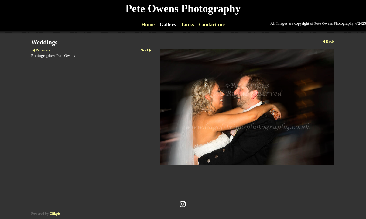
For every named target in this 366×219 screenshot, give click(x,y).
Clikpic (55, 213)
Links (187, 24)
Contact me (212, 24)
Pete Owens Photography (183, 9)
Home (148, 24)
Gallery (167, 24)
